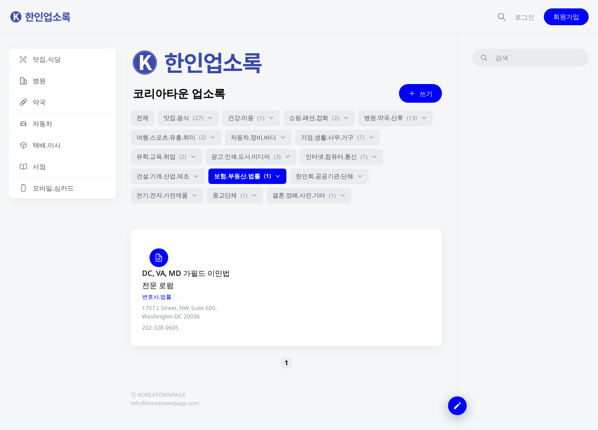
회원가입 (566, 16)
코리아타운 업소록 (179, 93)
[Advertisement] (530, 214)
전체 (142, 117)
